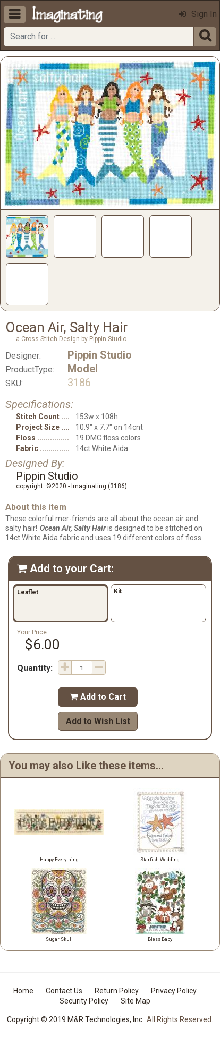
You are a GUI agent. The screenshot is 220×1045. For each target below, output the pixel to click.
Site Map (135, 1001)
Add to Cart (98, 697)
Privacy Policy (174, 991)
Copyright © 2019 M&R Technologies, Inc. (75, 1019)
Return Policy (117, 991)
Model (82, 368)
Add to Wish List (98, 721)
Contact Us (64, 991)
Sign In (198, 14)
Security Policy (84, 1001)
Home (23, 991)
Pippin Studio (99, 355)
